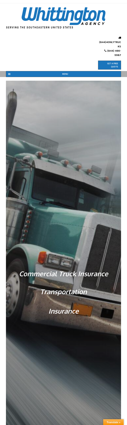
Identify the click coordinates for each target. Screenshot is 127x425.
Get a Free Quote (112, 65)
